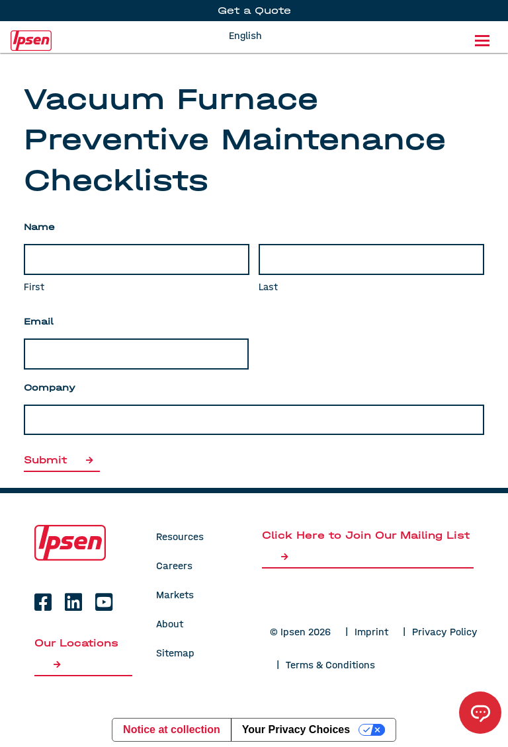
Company (49, 387)
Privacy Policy (445, 631)
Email (38, 321)
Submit (62, 459)
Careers (174, 565)
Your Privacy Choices (296, 729)
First (34, 287)
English (245, 35)
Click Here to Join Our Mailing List (366, 545)
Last (268, 287)
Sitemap (175, 653)
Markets (175, 594)
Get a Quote (254, 10)
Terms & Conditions (330, 664)
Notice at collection (171, 729)
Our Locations (76, 653)
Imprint (371, 631)
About (169, 623)
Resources (180, 536)
